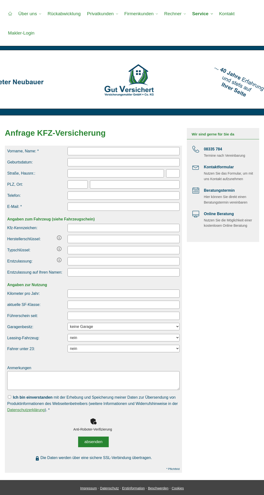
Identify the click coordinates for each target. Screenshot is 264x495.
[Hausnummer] (173, 173)
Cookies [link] (178, 486)
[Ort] (135, 184)
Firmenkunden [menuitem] (136, 13)
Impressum (88, 486)
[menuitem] (10, 13)
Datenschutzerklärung (26, 410)
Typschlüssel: (18, 250)
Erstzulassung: (20, 261)
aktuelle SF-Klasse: (24, 305)
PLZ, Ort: (15, 184)
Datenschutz (109, 486)
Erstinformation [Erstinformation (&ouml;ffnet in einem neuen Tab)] (133, 486)
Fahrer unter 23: (21, 349)
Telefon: (14, 195)
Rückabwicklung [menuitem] (62, 13)
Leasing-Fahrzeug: (23, 338)
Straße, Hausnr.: (21, 173)
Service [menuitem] (197, 13)
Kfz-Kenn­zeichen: (22, 228)
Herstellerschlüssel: (24, 239)
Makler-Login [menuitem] (21, 32)
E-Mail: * (14, 207)
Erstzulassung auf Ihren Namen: (34, 272)
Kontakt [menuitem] (223, 13)
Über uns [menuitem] (27, 13)
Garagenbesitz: (20, 327)
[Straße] (116, 173)
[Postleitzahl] (78, 184)
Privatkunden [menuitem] (98, 13)
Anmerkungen (19, 368)
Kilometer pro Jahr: (23, 293)
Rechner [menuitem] (170, 13)
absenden (93, 441)
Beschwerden (158, 486)
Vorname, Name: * (23, 151)
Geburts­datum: (20, 162)
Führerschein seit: (22, 316)
